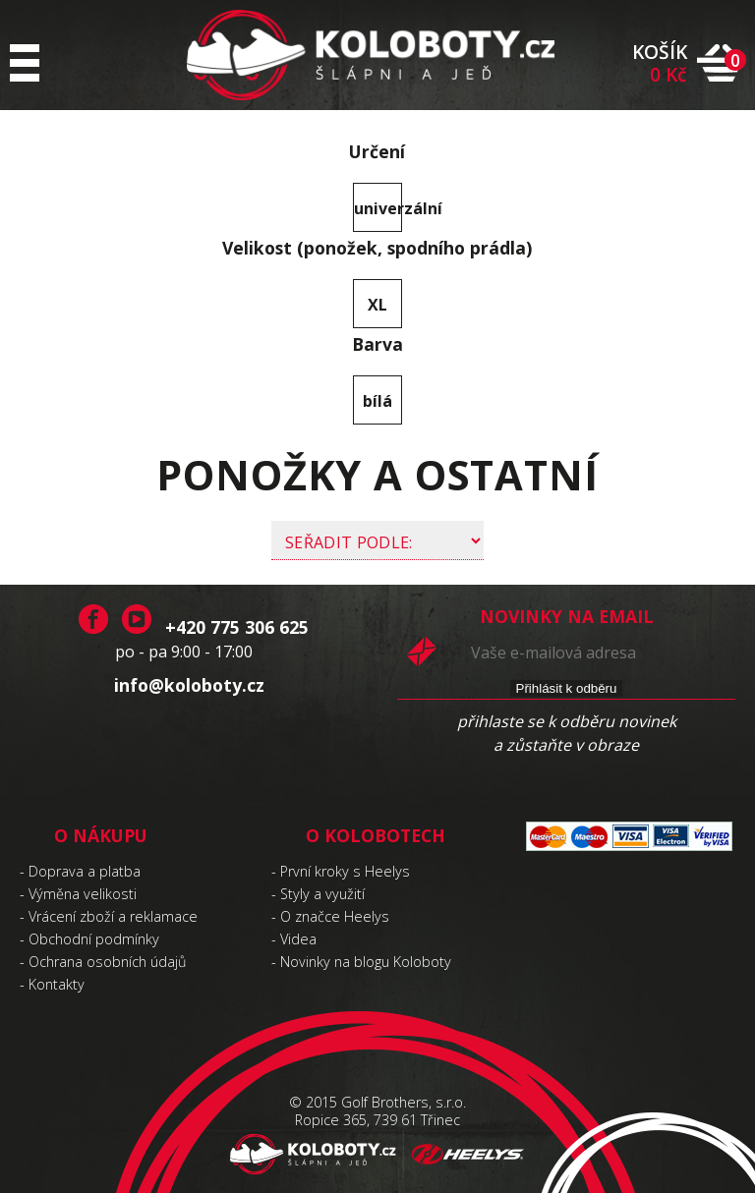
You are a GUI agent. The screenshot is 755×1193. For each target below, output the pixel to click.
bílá (377, 401)
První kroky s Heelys (345, 871)
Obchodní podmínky (94, 939)
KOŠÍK (659, 62)
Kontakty (57, 984)
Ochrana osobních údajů (108, 961)
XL (377, 304)
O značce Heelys (334, 916)
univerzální (378, 208)
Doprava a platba (85, 871)
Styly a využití (322, 893)
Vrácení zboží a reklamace (113, 916)
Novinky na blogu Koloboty (365, 961)
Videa (298, 939)
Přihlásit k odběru (566, 688)
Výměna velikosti (83, 893)
